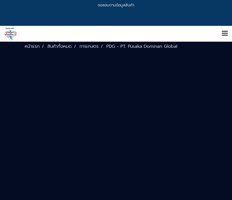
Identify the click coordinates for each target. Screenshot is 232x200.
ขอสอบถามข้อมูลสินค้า (116, 5)
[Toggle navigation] (225, 34)
